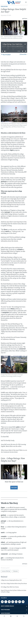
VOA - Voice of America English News (13, 46)
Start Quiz (14, 487)
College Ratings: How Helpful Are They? (14, 44)
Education (4, 6)
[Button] (24, 18)
